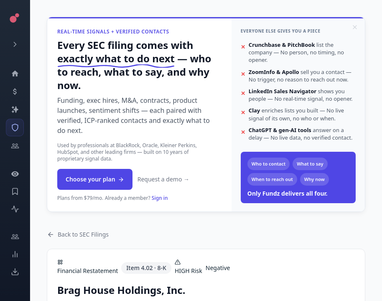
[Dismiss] (355, 27)
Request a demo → (163, 179)
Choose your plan (95, 179)
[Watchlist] (15, 174)
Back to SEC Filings (78, 234)
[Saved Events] (15, 191)
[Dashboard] (15, 73)
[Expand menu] (15, 44)
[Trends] (15, 254)
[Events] (15, 91)
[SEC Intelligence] (15, 127)
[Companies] (15, 109)
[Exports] (15, 271)
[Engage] (15, 236)
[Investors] (15, 146)
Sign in (160, 198)
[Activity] (15, 209)
